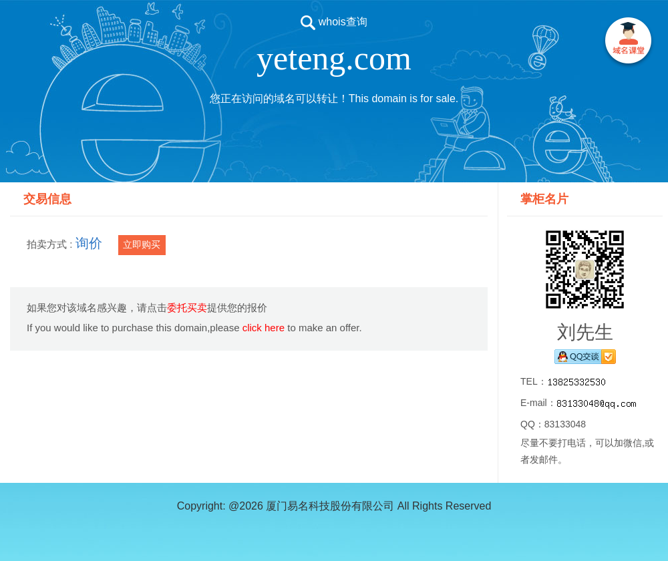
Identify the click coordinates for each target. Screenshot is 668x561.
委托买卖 (187, 307)
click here (263, 327)
